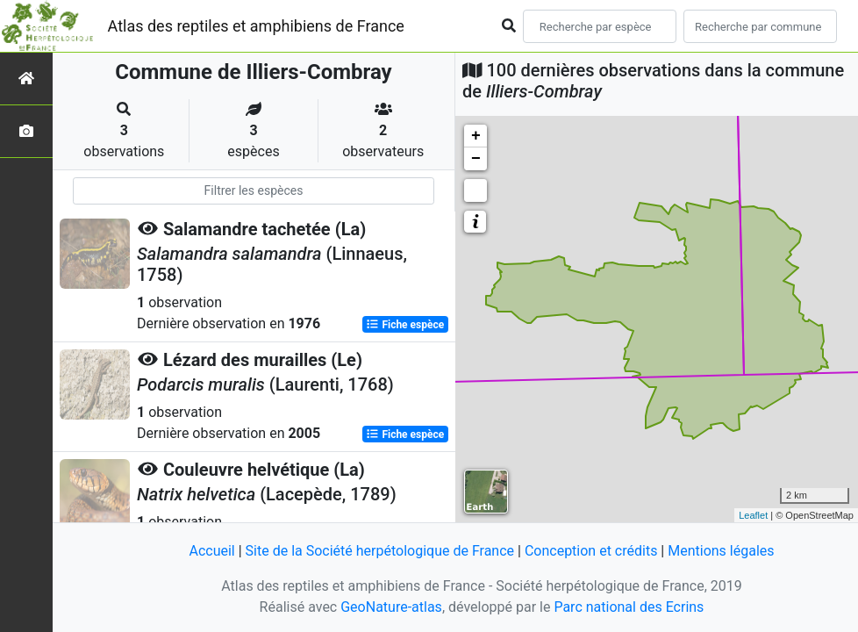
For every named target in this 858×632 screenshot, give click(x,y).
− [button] (476, 158)
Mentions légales (721, 550)
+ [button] (476, 136)
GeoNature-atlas (391, 607)
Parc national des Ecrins (629, 607)
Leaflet (753, 515)
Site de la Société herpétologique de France (380, 550)
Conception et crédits (591, 550)
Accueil (211, 550)
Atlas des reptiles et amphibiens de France (256, 26)
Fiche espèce (405, 325)
